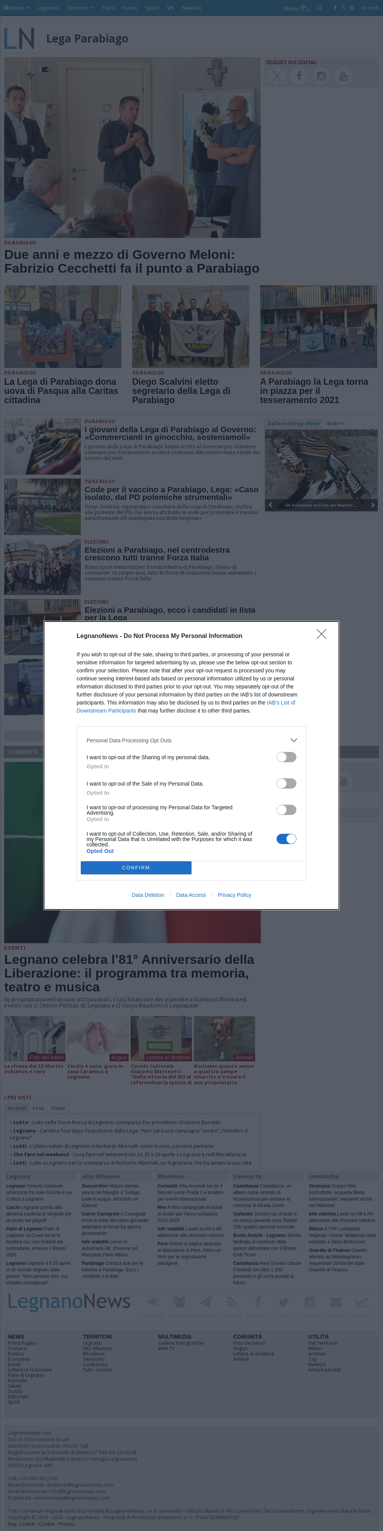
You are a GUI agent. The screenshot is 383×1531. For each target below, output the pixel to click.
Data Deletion (148, 895)
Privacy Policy (234, 895)
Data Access (191, 895)
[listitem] (191, 740)
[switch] (286, 757)
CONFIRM (136, 868)
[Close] (324, 636)
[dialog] (191, 765)
